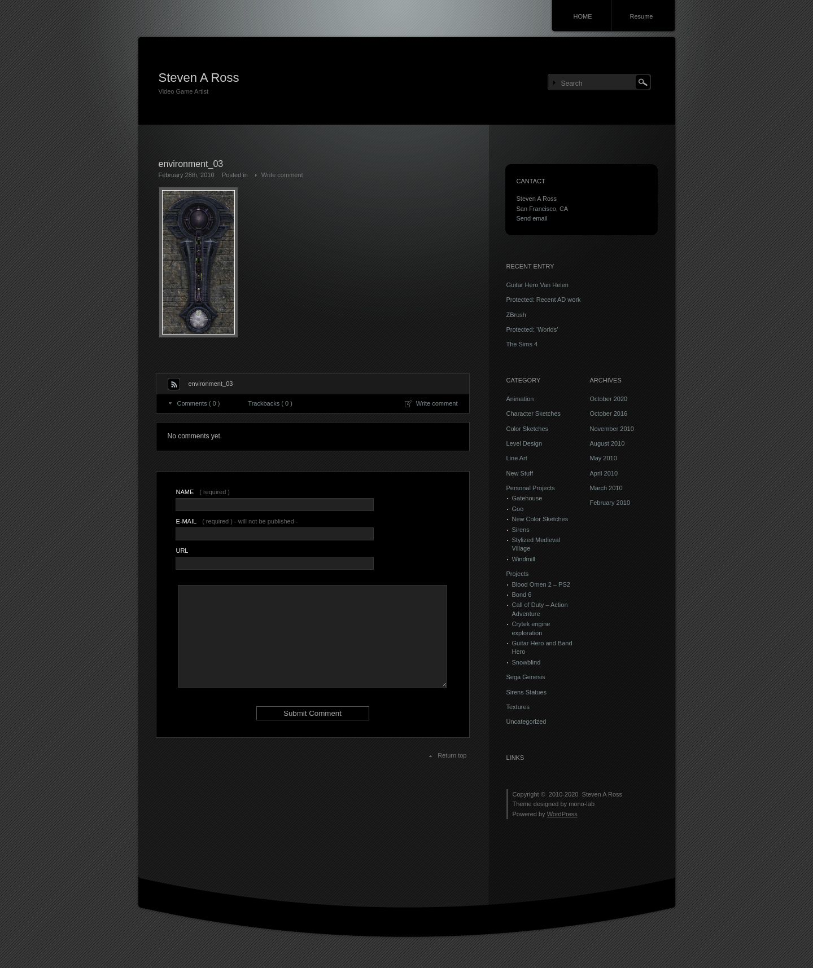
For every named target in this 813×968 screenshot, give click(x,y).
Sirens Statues (526, 692)
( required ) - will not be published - (237, 521)
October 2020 (609, 398)
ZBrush (516, 314)
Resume (641, 16)
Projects (517, 573)
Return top (452, 755)
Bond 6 (522, 594)
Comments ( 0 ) (198, 403)
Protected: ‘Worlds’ (532, 329)
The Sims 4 (522, 344)
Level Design (524, 443)
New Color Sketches (540, 519)
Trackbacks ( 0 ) (270, 403)
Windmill (524, 559)
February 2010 (610, 502)
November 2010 (612, 428)
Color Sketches (527, 428)
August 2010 (607, 443)
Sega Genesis (525, 677)
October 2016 (609, 413)
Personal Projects (530, 488)
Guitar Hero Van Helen (537, 284)
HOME (583, 16)
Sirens (521, 529)
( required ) (203, 492)
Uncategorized (526, 721)
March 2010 (606, 488)
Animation (520, 398)
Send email (532, 218)
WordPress (562, 814)
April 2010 (604, 473)
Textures (518, 706)
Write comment (282, 174)
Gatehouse (527, 498)
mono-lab (582, 803)
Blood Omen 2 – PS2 (541, 584)
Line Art (516, 458)
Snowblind (526, 662)
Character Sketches (533, 413)
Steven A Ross (199, 78)
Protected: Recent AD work (543, 299)
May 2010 (603, 458)
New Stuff (520, 473)
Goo (518, 508)
